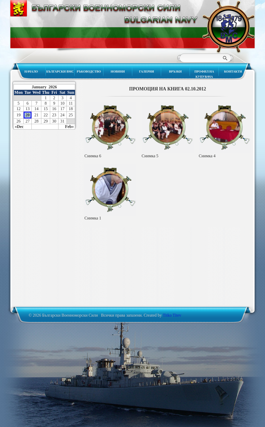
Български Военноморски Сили (228, 26)
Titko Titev (172, 315)
